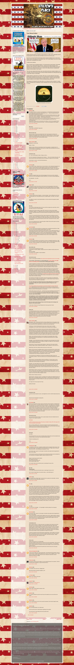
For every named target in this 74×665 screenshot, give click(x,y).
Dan (29, 483)
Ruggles (30, 184)
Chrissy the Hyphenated (33, 551)
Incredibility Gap (17, 154)
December (16, 134)
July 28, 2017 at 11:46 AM (33, 429)
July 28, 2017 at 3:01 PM (33, 502)
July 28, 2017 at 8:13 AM (33, 202)
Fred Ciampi (31, 402)
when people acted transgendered (50, 258)
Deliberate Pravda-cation (18, 155)
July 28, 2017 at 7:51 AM (33, 190)
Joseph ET (31, 581)
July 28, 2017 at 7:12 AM (33, 150)
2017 (15, 235)
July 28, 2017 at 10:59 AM (33, 389)
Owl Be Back (17, 259)
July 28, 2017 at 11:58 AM (33, 442)
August (16, 242)
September (16, 138)
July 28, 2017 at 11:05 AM (33, 399)
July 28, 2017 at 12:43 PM (33, 464)
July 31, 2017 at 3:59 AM (33, 602)
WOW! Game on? (37, 582)
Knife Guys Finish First (18, 148)
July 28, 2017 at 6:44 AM (33, 138)
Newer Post (29, 619)
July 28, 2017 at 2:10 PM (33, 480)
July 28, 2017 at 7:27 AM (33, 181)
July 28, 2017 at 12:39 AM (33, 123)
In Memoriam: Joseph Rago (19, 146)
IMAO (14, 195)
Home (44, 619)
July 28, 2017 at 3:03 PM (33, 508)
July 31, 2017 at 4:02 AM (33, 612)
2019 (15, 130)
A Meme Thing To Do (18, 158)
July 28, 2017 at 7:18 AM (33, 161)
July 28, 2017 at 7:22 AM (33, 170)
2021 (15, 127)
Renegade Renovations (18, 145)
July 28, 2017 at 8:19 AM (33, 223)
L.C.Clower (31, 575)
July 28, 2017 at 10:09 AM (33, 306)
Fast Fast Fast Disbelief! (18, 142)
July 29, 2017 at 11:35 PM (33, 583)
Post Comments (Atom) (34, 621)
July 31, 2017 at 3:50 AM (33, 596)
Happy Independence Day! (19, 161)
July (15, 141)
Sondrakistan (15, 196)
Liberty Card (31, 560)
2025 (15, 121)
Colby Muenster (31, 445)
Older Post (59, 619)
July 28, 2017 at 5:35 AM (33, 129)
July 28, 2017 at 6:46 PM (33, 519)
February (16, 168)
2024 (15, 123)
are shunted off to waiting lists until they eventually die (51, 273)
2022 (15, 228)
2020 (15, 128)
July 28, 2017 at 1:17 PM (33, 473)
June (15, 265)
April (15, 165)
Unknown (30, 193)
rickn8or (30, 476)
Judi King (30, 164)
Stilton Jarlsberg (32, 141)
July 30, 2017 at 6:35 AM (33, 589)
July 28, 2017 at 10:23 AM (33, 317)
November (16, 135)
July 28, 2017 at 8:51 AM (33, 243)
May (15, 164)
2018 (15, 131)
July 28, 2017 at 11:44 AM (33, 412)
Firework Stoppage (18, 159)
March (16, 167)
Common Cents (15, 192)
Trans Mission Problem (18, 246)
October (16, 239)
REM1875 (30, 110)
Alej (29, 173)
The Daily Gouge (15, 197)
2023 (15, 124)
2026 (15, 120)
